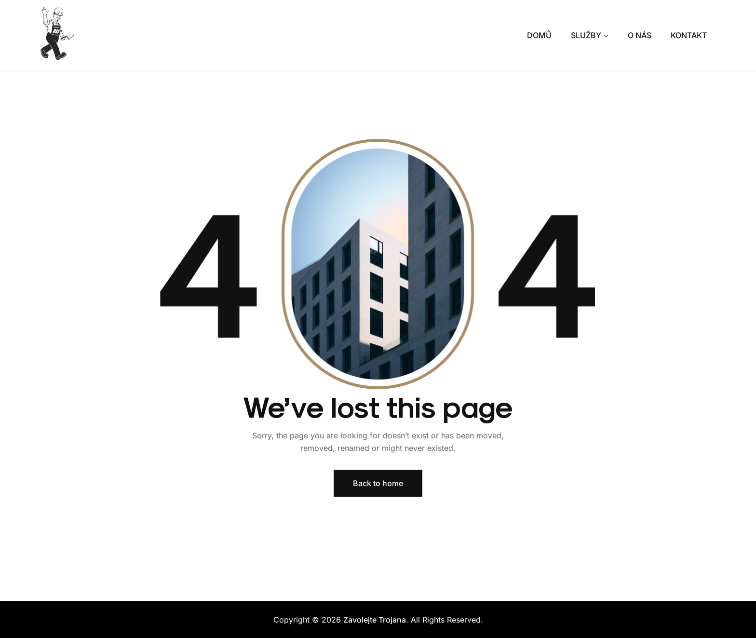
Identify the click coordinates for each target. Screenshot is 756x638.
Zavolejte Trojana (374, 619)
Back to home (378, 483)
